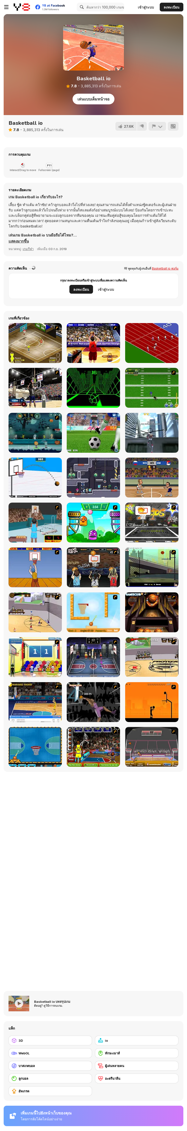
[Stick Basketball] (35, 612)
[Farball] (151, 702)
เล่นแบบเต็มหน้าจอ (93, 99)
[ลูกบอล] (50, 1078)
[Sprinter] (151, 343)
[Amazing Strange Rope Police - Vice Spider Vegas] (151, 433)
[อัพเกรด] (50, 1091)
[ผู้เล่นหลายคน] (136, 1066)
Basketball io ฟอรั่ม (165, 268)
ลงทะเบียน (171, 7)
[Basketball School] (35, 478)
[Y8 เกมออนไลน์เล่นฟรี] (22, 7)
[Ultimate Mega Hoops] (151, 523)
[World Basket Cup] (93, 657)
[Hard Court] (35, 343)
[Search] (81, 7)
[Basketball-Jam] (93, 747)
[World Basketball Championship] (35, 657)
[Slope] (93, 388)
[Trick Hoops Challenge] (151, 567)
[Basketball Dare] (35, 747)
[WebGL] (50, 1053)
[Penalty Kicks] (93, 433)
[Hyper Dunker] (93, 702)
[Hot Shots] (35, 567)
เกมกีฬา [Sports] (28, 249)
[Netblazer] (35, 523)
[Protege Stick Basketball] (151, 657)
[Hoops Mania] (93, 567)
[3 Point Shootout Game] (35, 388)
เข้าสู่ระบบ (146, 7)
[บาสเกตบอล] (50, 1066)
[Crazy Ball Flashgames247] (93, 523)
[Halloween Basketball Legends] (35, 433)
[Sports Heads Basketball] (151, 747)
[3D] (50, 1040)
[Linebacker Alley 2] (151, 388)
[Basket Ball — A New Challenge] (93, 612)
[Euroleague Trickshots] (35, 702)
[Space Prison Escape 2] (93, 478)
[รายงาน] (157, 126)
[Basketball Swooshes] (151, 478)
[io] (136, 1040)
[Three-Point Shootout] (93, 343)
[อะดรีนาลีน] (136, 1078)
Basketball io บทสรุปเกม (52, 1002)
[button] (19, 241)
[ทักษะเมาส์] (136, 1053)
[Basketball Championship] (151, 612)
